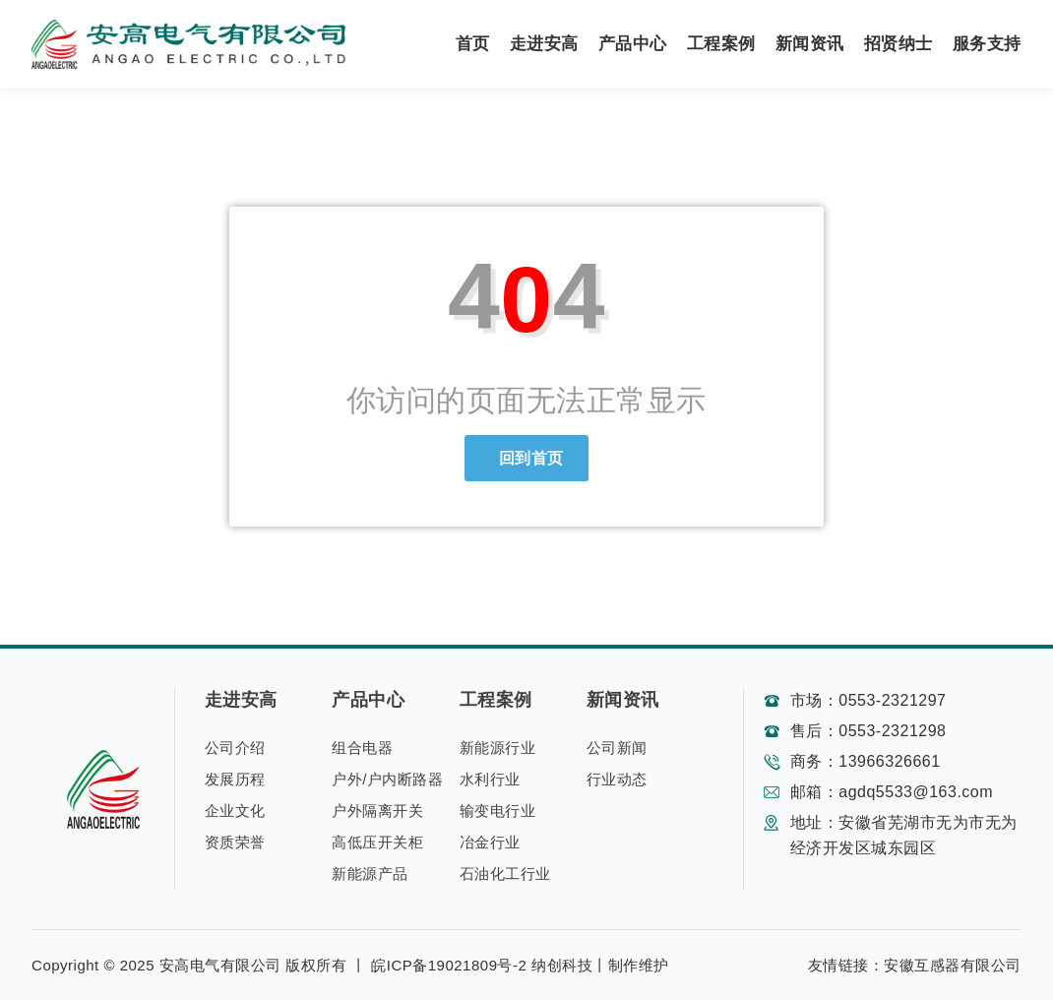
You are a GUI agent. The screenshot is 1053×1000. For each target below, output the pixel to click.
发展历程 (235, 779)
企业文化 (235, 810)
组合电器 (362, 747)
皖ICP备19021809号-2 (448, 965)
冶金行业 (490, 842)
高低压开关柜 (377, 842)
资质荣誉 (235, 842)
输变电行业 (498, 810)
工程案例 (721, 43)
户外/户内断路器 (387, 779)
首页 (473, 43)
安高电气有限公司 (220, 965)
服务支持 (987, 43)
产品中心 (632, 43)
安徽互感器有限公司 (953, 965)
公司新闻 (617, 747)
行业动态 (617, 779)
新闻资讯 (809, 43)
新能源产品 (370, 873)
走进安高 (544, 43)
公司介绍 (235, 747)
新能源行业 (498, 747)
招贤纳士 (898, 43)
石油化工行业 (505, 873)
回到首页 (526, 458)
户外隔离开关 (377, 810)
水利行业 (490, 779)
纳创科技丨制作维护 (600, 965)
